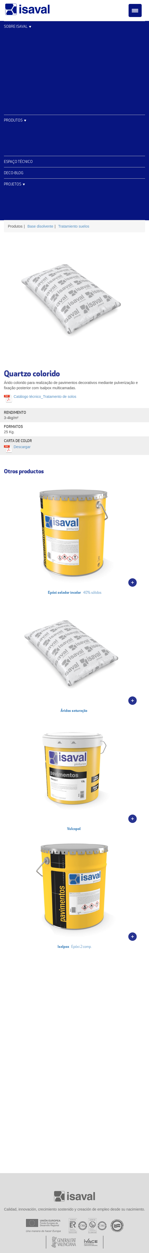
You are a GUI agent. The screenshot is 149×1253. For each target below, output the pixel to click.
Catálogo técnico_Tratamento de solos (45, 396)
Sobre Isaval (15, 26)
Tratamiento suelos (73, 226)
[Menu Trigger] (135, 10)
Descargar (22, 447)
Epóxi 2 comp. (74, 890)
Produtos (13, 120)
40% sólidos (74, 536)
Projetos (12, 184)
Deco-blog (13, 172)
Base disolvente (40, 226)
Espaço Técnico (18, 161)
